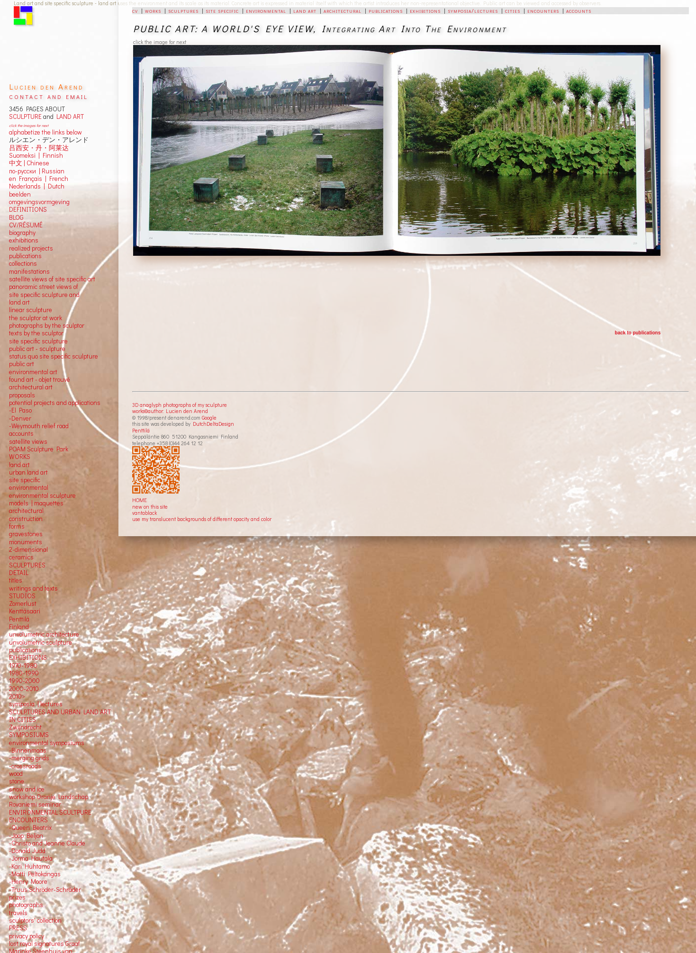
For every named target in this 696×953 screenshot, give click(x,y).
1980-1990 (24, 673)
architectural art (31, 387)
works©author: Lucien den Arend (170, 410)
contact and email (48, 95)
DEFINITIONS (28, 209)
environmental (266, 10)
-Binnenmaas (27, 750)
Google (209, 417)
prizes (17, 897)
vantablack (144, 512)
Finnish (51, 155)
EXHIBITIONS (28, 657)
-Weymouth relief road (39, 426)
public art (21, 364)
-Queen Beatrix (30, 827)
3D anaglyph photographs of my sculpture (179, 404)
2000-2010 (24, 688)
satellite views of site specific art (52, 279)
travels (18, 912)
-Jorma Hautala (31, 858)
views (39, 441)
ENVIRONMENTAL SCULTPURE (50, 812)
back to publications (638, 332)
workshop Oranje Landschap (48, 796)
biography (22, 232)
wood (16, 773)
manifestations (29, 271)
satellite (19, 441)
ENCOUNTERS (28, 820)
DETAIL (18, 572)
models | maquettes (36, 503)
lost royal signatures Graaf (44, 943)
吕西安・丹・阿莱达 (39, 148)
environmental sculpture (42, 495)
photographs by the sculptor (46, 325)
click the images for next (28, 125)
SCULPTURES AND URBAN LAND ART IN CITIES (60, 716)
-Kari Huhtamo (29, 866)
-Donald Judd (27, 850)
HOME (139, 499)
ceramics (21, 557)
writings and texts (33, 588)
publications (386, 10)
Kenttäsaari (24, 611)
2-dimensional (28, 549)
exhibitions (425, 10)
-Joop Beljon (26, 835)
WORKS (19, 456)
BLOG (16, 217)
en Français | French (38, 178)
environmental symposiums (46, 742)
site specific (222, 10)
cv (135, 10)
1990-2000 (24, 680)
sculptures (183, 10)
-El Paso (20, 410)
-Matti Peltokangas (35, 874)
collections (23, 263)
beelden (20, 194)
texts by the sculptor (36, 333)
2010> (17, 696)
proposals (22, 395)
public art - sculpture (37, 348)
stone (16, 781)
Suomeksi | (24, 155)
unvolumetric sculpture (40, 642)
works (153, 10)
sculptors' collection (35, 920)
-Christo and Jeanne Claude (47, 843)
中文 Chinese (29, 163)
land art (304, 10)
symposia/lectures (473, 10)
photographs (26, 904)
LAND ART (69, 116)
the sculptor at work (35, 318)
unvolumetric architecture (44, 634)
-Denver (20, 418)
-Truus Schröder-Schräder (45, 889)
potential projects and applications (54, 402)
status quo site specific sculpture (53, 356)
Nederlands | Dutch (36, 186)
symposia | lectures (36, 704)
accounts (578, 10)
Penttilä (141, 430)
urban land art (28, 472)
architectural (343, 10)
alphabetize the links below (45, 132)
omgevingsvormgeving (39, 202)
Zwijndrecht (25, 727)
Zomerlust (22, 603)
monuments (25, 542)
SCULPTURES (27, 565)
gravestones (26, 534)
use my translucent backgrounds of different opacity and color (201, 518)
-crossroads (25, 766)
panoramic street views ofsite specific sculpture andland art (44, 294)
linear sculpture (30, 310)
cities (512, 10)
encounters (543, 10)
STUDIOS (22, 596)
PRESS (18, 928)
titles (15, 580)
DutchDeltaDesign (213, 423)
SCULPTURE (25, 116)
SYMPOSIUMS (29, 734)
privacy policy (26, 936)
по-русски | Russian (36, 171)
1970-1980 (23, 665)
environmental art (33, 372)
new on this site (150, 506)
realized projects (31, 248)
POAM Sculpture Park (38, 449)
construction (26, 518)
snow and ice (27, 789)
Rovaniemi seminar (35, 804)
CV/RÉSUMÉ (26, 225)
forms (17, 526)
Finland (19, 626)
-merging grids (29, 758)
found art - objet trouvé (39, 379)
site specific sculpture (38, 341)
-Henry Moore (28, 881)
